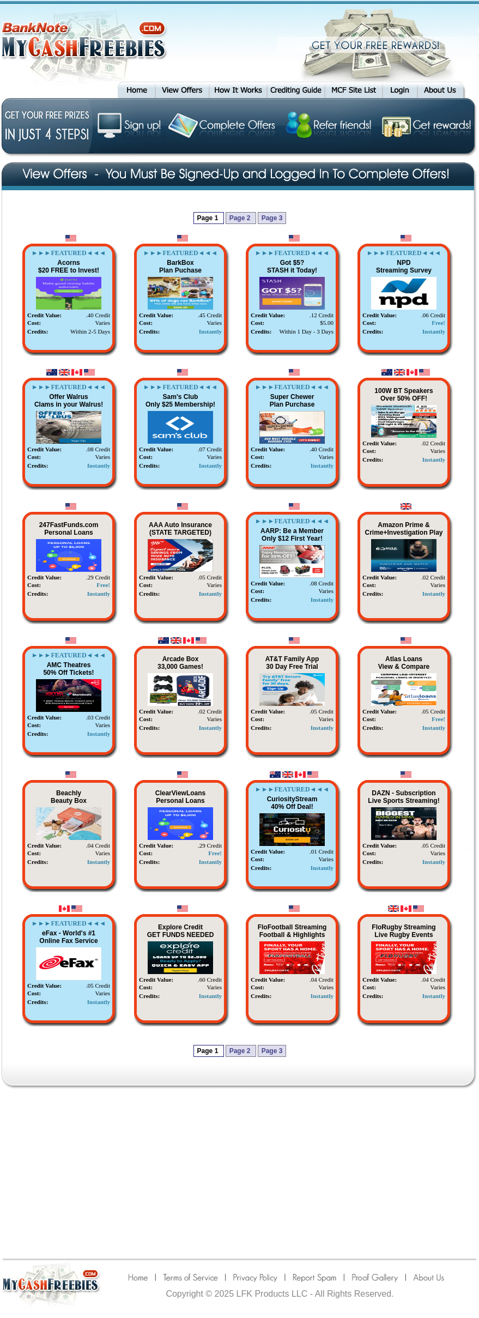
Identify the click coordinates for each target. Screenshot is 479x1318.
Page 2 (240, 218)
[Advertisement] (239, 1173)
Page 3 (272, 218)
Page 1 (208, 218)
